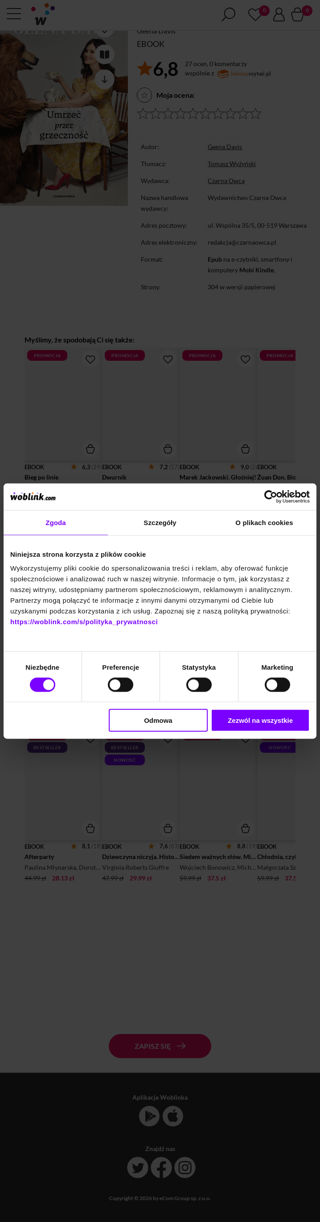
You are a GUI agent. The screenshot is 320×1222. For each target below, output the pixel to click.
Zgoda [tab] (55, 522)
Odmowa (158, 720)
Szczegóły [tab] (160, 522)
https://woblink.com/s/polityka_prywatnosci (84, 622)
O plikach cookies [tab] (264, 522)
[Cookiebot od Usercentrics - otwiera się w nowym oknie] (271, 496)
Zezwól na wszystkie (260, 720)
